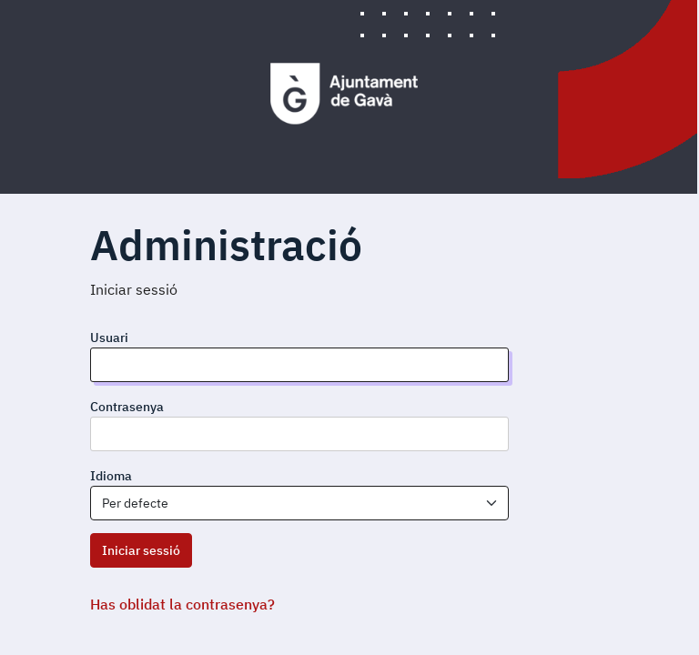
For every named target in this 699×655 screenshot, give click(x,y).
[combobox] (299, 503)
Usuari (109, 337)
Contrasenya (127, 406)
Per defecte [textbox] (135, 503)
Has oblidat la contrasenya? (182, 604)
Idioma (111, 476)
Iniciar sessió (141, 550)
